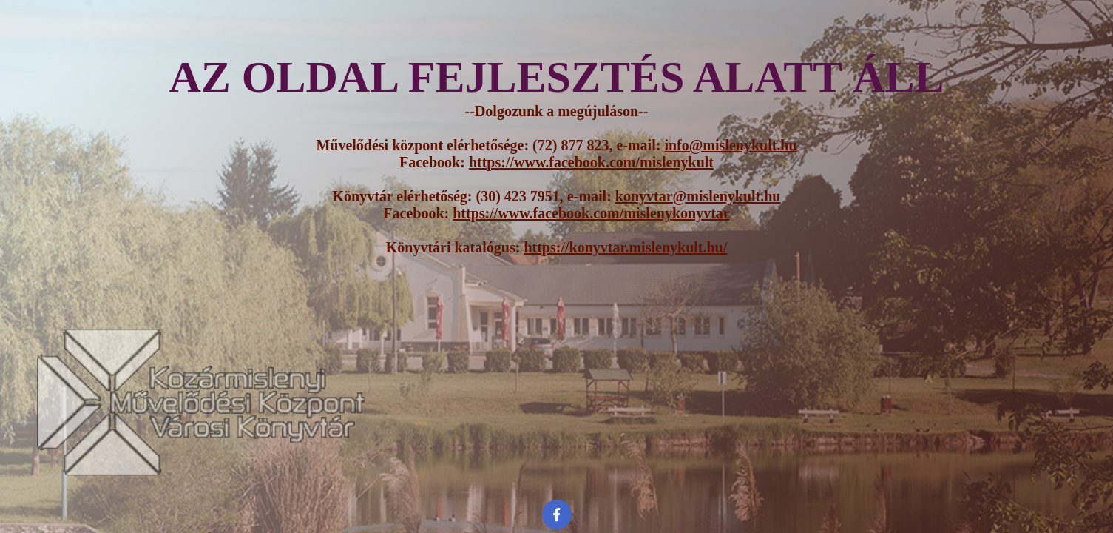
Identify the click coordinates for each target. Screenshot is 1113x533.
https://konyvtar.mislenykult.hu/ (625, 247)
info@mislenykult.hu (730, 145)
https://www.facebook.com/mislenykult (591, 162)
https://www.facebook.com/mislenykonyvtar (591, 213)
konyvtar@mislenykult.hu (698, 196)
